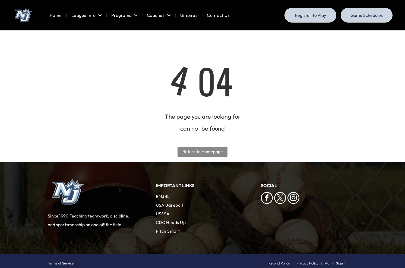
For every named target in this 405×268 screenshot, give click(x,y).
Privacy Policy (307, 263)
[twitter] (280, 198)
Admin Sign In (335, 263)
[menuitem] (56, 15)
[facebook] (267, 198)
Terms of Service (61, 263)
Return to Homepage (202, 151)
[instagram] (293, 198)
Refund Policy (279, 263)
